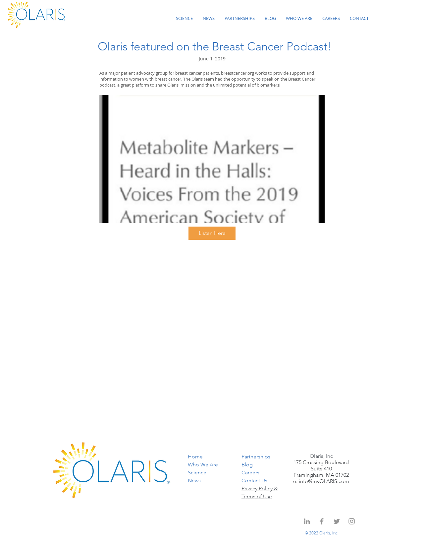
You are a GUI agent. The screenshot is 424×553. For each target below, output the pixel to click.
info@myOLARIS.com (324, 481)
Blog (247, 464)
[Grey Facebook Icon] (322, 521)
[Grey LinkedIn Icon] (307, 521)
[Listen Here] (212, 233)
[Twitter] (337, 521)
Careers (250, 472)
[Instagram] (351, 521)
